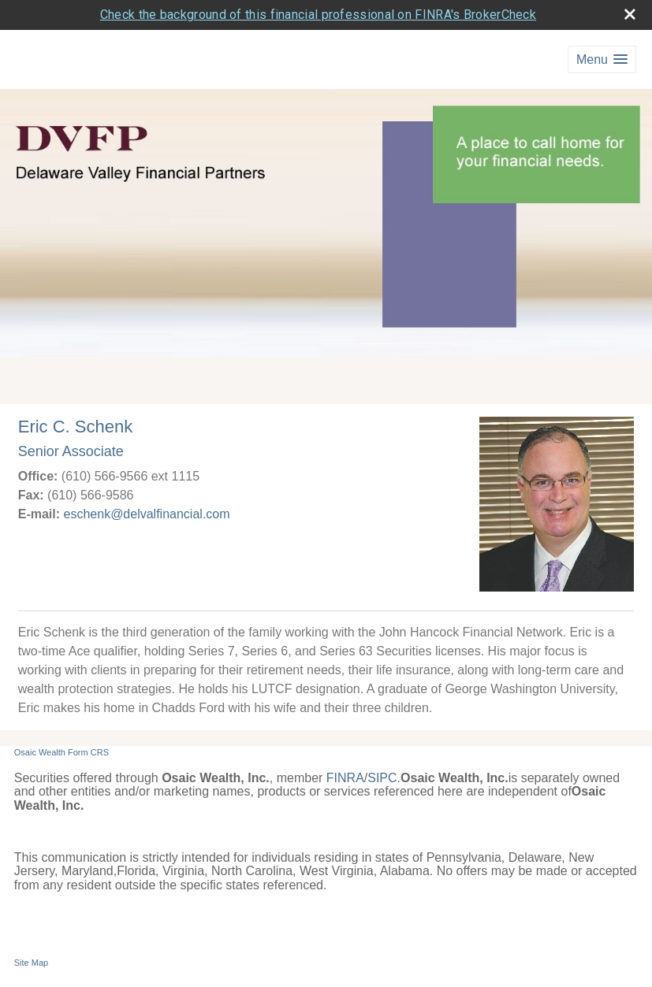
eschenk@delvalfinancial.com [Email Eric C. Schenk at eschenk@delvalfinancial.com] (147, 514)
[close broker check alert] (630, 14)
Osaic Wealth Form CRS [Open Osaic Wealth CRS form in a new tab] (61, 752)
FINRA (345, 778)
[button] (602, 59)
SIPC (382, 778)
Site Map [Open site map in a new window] (31, 962)
